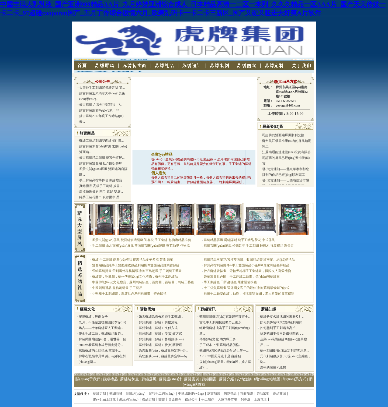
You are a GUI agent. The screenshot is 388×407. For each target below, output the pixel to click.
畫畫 (161, 399)
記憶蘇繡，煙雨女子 (93, 316)
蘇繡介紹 (226, 379)
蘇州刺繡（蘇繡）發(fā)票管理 (160, 345)
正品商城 (279, 393)
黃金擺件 (174, 399)
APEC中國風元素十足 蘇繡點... (221, 356)
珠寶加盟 (213, 393)
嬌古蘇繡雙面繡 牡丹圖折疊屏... (101, 163)
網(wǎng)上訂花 (104, 399)
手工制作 (207, 399)
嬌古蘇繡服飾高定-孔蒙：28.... (100, 110)
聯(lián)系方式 (285, 82)
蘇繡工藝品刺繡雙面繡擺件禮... (101, 141)
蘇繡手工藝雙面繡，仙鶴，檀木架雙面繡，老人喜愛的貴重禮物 (249, 293)
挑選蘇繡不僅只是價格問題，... (282, 333)
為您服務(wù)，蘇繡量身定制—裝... (164, 356)
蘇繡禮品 (110, 379)
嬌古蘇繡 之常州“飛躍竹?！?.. (100, 105)
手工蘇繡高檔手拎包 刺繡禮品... (101, 180)
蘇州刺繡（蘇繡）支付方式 (158, 328)
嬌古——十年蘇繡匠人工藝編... (101, 328)
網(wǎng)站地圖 (267, 379)
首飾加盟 (246, 393)
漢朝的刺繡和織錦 (273, 367)
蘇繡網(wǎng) (135, 393)
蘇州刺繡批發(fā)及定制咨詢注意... (284, 350)
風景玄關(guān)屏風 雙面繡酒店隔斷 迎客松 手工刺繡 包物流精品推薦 (141, 240)
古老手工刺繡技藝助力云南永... (221, 322)
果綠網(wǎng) (128, 399)
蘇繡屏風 (149, 379)
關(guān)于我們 (88, 379)
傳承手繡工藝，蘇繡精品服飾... (101, 333)
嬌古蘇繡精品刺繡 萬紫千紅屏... (101, 158)
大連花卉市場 (227, 399)
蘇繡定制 (99, 393)
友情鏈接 (244, 379)
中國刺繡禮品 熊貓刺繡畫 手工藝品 (117, 288)
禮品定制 (148, 399)
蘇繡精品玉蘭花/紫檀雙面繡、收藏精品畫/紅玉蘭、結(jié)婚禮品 (249, 259)
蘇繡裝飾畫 (129, 379)
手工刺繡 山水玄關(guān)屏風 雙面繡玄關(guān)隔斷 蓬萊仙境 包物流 (141, 245)
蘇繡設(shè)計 (170, 379)
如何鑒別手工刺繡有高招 (278, 328)
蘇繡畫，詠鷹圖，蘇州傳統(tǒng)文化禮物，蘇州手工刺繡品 (135, 276)
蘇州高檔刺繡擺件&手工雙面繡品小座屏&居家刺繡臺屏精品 (247, 265)
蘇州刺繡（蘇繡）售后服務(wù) (161, 339)
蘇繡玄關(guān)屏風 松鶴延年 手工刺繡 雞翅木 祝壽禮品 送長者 (249, 245)
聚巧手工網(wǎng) (162, 393)
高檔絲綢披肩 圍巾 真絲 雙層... (101, 191)
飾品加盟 (263, 393)
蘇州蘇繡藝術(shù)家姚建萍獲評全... (225, 316)
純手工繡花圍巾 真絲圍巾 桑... (100, 197)
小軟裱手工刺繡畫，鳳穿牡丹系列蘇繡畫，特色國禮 (129, 293)
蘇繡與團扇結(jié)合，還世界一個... (104, 339)
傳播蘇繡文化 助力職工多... (218, 339)
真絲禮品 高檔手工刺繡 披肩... (100, 186)
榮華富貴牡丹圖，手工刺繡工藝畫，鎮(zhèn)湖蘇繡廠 (242, 276)
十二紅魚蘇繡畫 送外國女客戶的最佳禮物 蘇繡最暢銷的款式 (246, 288)
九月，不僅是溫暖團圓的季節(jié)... (104, 322)
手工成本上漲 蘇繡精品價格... (220, 345)
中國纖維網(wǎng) (191, 393)
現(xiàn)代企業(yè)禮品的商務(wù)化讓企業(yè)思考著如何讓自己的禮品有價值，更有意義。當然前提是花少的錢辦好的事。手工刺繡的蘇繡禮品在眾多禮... (201, 163)
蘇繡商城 (115, 393)
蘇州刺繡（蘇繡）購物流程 (158, 322)
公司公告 (102, 82)
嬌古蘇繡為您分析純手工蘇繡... (161, 316)
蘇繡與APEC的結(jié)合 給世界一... (224, 350)
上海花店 (260, 399)
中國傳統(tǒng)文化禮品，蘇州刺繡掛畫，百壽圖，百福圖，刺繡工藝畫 (143, 282)
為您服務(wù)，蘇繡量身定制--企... (163, 350)
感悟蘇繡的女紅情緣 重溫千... (100, 350)
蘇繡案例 (191, 379)
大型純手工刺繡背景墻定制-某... (102, 88)
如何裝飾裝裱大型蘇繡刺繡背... (282, 322)
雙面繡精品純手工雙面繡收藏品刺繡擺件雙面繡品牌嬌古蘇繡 (135, 265)
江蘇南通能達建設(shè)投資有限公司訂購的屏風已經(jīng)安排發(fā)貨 (286, 160)
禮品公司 (191, 399)
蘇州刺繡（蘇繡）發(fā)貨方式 (160, 333)
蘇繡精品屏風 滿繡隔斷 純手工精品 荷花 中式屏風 (239, 240)
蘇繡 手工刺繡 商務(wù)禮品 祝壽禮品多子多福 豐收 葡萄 (133, 259)
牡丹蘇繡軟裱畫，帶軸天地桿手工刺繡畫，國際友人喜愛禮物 (247, 271)
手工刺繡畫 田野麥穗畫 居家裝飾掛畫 (230, 282)
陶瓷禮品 (230, 393)
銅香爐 (245, 399)
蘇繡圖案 (209, 379)
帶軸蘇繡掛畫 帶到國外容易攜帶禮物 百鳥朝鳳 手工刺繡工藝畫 (137, 271)
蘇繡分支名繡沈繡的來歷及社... (282, 316)
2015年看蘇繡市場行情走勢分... (101, 345)
